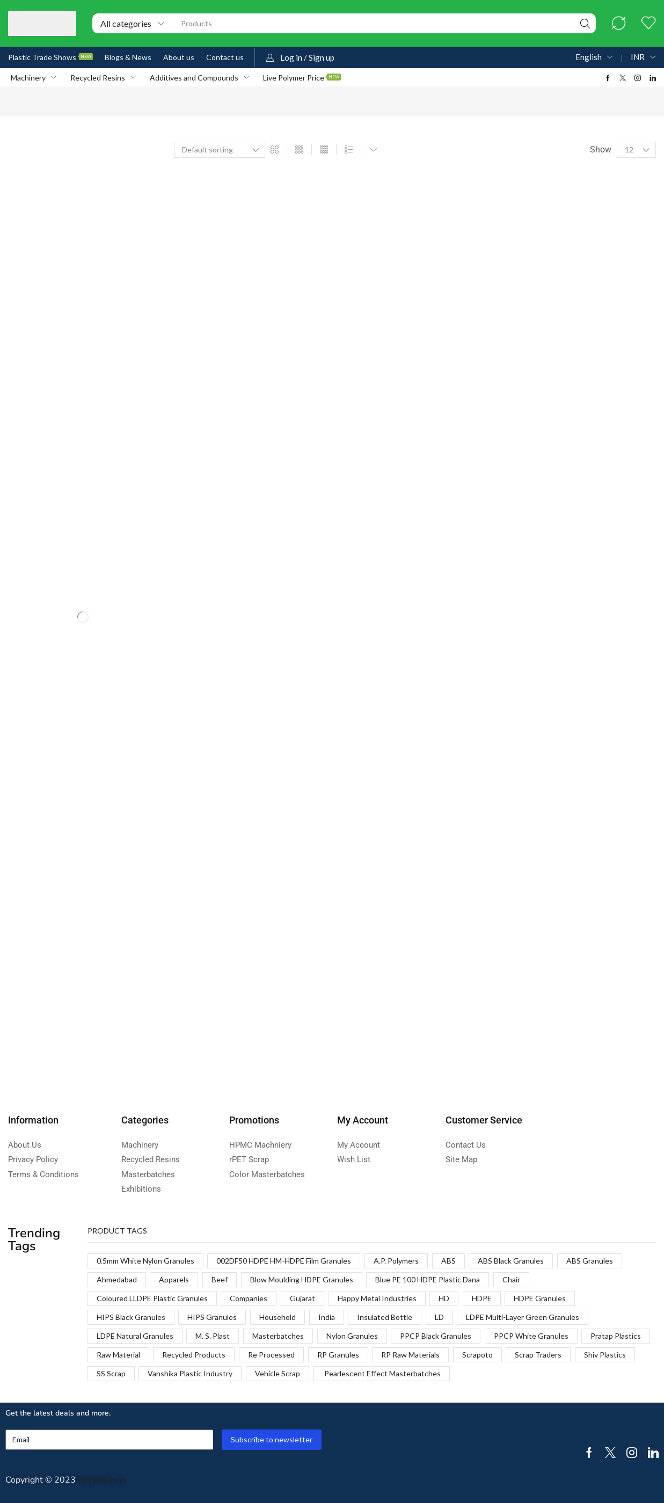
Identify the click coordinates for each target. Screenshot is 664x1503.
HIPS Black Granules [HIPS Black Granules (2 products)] (131, 1317)
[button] (618, 23)
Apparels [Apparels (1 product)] (174, 1279)
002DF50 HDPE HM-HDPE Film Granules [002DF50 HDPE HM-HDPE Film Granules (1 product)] (283, 1260)
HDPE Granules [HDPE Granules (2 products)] (540, 1298)
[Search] (585, 23)
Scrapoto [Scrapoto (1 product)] (477, 1354)
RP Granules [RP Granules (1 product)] (338, 1354)
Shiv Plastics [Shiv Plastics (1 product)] (605, 1354)
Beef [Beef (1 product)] (219, 1279)
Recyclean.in (102, 1480)
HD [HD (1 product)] (444, 1298)
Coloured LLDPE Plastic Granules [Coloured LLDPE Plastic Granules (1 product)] (152, 1298)
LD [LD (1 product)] (439, 1317)
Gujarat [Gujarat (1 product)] (302, 1298)
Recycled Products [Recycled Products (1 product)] (193, 1354)
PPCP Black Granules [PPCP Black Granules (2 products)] (435, 1335)
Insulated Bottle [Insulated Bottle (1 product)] (384, 1317)
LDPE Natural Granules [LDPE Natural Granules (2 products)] (135, 1335)
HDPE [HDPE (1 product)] (482, 1298)
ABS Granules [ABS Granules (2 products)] (589, 1260)
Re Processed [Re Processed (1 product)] (271, 1354)
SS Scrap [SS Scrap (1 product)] (111, 1373)
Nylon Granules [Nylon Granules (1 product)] (352, 1335)
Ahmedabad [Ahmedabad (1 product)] (117, 1279)
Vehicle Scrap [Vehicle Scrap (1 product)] (277, 1373)
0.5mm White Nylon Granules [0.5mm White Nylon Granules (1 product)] (145, 1260)
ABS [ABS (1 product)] (448, 1260)
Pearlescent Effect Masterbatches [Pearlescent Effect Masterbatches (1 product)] (382, 1373)
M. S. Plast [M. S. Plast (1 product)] (212, 1335)
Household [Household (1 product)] (277, 1317)
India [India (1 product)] (326, 1317)
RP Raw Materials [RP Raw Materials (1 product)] (410, 1354)
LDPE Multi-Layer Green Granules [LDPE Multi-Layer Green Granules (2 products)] (522, 1317)
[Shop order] (219, 150)
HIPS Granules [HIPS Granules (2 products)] (212, 1317)
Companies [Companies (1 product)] (248, 1298)
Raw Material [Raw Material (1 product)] (118, 1354)
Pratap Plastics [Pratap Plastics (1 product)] (615, 1335)
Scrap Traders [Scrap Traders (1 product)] (538, 1354)
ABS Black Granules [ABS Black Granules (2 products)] (511, 1260)
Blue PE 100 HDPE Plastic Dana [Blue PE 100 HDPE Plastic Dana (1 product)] (427, 1279)
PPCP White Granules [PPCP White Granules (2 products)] (531, 1335)
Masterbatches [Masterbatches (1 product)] (278, 1335)
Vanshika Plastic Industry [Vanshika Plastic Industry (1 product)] (190, 1373)
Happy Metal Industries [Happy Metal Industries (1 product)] (377, 1298)
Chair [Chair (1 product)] (511, 1279)
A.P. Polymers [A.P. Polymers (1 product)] (396, 1260)
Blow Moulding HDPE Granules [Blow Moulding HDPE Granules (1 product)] (301, 1279)
